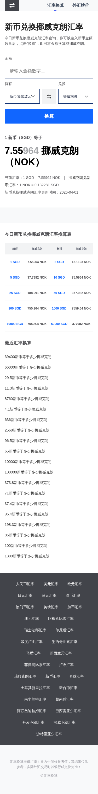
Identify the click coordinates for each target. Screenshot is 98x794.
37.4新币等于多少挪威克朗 (26, 504)
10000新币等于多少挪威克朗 (28, 462)
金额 (8, 58)
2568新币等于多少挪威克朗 (27, 430)
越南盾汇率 (64, 699)
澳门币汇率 (25, 607)
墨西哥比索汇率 (64, 642)
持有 (8, 84)
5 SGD (15, 277)
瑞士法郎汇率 (35, 630)
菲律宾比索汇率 (37, 665)
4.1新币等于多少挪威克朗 (25, 409)
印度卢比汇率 (32, 642)
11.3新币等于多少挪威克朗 (26, 388)
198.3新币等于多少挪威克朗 (27, 525)
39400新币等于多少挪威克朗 (28, 357)
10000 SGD (15, 324)
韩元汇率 (49, 595)
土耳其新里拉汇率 (35, 688)
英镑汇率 (51, 607)
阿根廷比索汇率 (61, 618)
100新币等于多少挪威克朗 (26, 545)
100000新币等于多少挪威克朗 (29, 472)
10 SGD (59, 277)
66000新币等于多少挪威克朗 (28, 367)
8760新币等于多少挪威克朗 (27, 399)
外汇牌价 (80, 5)
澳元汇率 (31, 618)
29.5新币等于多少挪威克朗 (26, 378)
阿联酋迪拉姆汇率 (31, 711)
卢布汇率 (66, 665)
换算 (49, 116)
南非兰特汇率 (35, 699)
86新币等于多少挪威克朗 (25, 535)
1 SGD (15, 262)
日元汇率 (25, 595)
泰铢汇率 (76, 676)
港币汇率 (73, 595)
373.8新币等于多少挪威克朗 (27, 483)
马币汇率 (33, 653)
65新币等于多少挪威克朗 (25, 451)
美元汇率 (51, 584)
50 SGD (59, 293)
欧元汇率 (74, 584)
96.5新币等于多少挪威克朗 (26, 441)
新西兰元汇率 (61, 653)
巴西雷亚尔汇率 (68, 711)
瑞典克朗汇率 (25, 676)
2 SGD (59, 262)
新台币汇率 (68, 688)
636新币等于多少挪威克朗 (26, 420)
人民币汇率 (25, 584)
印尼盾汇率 (64, 630)
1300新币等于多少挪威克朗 (27, 556)
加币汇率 (74, 607)
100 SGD (14, 308)
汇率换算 (55, 5)
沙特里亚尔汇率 (49, 734)
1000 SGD (59, 308)
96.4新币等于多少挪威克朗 (26, 514)
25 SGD (15, 293)
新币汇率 (52, 676)
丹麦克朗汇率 (33, 722)
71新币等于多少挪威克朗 (25, 493)
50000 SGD (59, 324)
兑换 (62, 84)
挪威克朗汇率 (65, 722)
